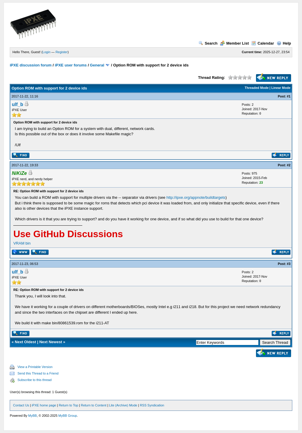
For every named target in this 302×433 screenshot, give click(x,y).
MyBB (32, 415)
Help (284, 43)
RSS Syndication (152, 405)
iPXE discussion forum (31, 65)
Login (46, 52)
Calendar (262, 43)
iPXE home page (44, 405)
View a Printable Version (34, 367)
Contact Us (21, 405)
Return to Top (68, 405)
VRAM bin (22, 243)
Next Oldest (25, 342)
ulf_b (17, 104)
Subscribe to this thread (34, 380)
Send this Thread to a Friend (37, 373)
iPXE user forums (71, 65)
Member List (234, 43)
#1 (288, 96)
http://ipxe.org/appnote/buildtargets (195, 197)
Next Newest (50, 342)
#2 (288, 165)
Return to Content (93, 405)
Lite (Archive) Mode (123, 405)
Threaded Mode (257, 87)
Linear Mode (280, 87)
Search (207, 43)
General (97, 65)
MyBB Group (67, 415)
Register (61, 52)
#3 (288, 264)
